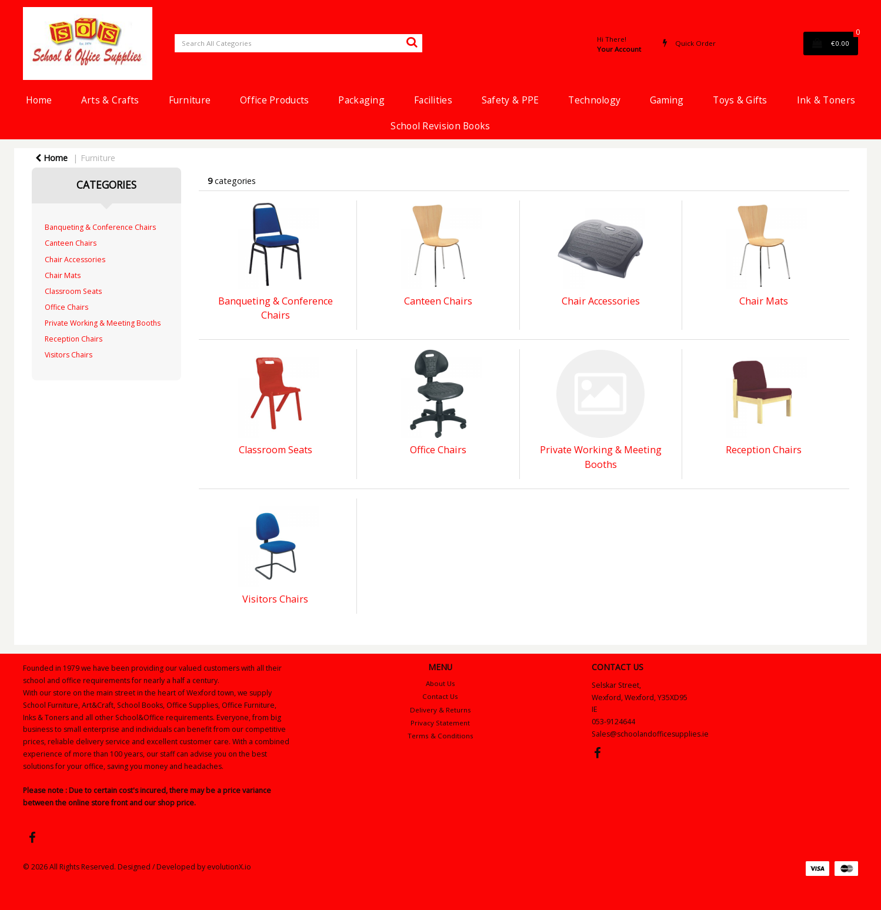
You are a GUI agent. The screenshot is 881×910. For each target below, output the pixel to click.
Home (39, 99)
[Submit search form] (412, 42)
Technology (594, 99)
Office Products (274, 99)
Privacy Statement (440, 722)
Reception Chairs (73, 339)
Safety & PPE (510, 99)
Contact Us (440, 696)
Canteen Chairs (70, 243)
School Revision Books (440, 125)
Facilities (433, 99)
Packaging (361, 99)
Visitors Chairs (68, 355)
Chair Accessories (75, 260)
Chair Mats (63, 275)
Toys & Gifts (740, 99)
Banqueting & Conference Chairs (100, 227)
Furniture (190, 99)
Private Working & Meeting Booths (103, 323)
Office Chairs (66, 307)
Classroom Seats (73, 291)
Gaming (666, 99)
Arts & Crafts (110, 99)
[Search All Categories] (298, 43)
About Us (440, 683)
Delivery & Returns (440, 709)
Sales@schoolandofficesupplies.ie (650, 734)
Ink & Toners (826, 99)
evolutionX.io (229, 867)
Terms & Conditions (440, 735)
